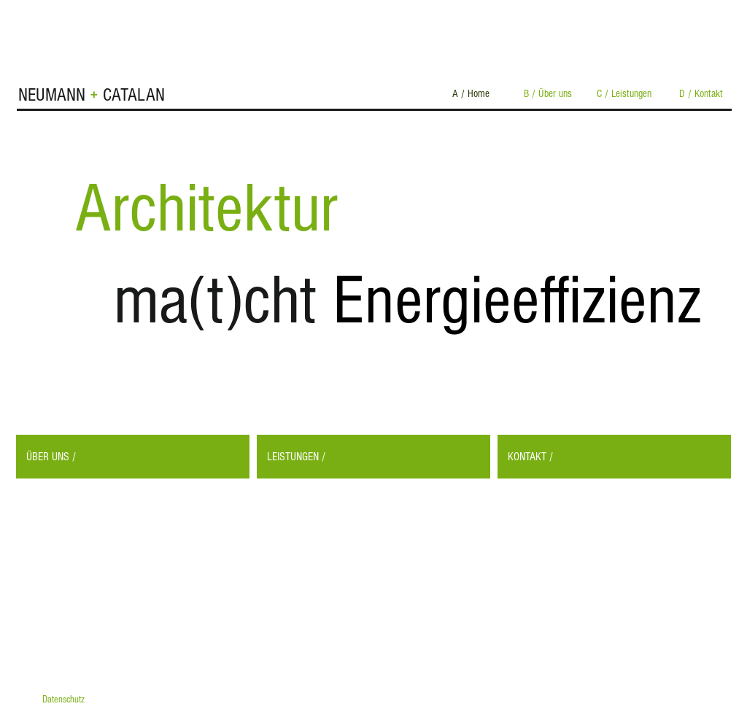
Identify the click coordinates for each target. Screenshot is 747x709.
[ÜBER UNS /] (132, 457)
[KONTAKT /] (614, 457)
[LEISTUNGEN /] (373, 457)
